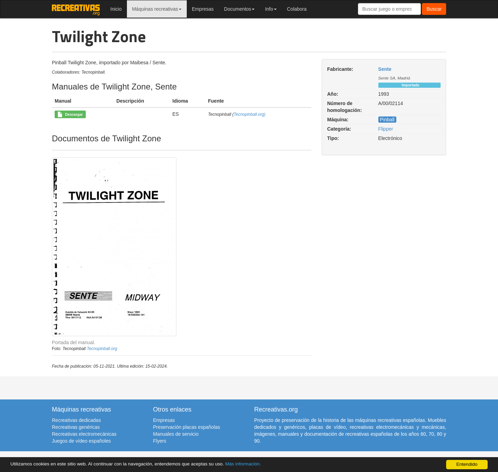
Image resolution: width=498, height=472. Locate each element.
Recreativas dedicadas (76, 420)
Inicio (116, 9)
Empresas (203, 9)
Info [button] (270, 9)
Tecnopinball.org (102, 348)
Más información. (243, 463)
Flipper (385, 129)
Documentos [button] (239, 9)
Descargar (70, 114)
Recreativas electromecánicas (84, 434)
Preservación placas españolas (186, 427)
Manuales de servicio (176, 434)
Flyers (159, 441)
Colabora (297, 9)
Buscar (434, 9)
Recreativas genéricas (76, 427)
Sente (384, 69)
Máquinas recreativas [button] (157, 9)
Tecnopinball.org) (250, 114)
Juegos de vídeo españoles (81, 441)
